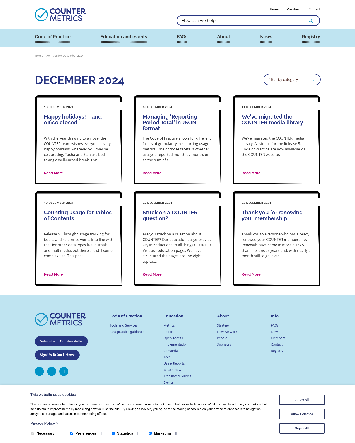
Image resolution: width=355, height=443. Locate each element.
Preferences (83, 433)
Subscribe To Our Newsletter (61, 341)
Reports (169, 331)
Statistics (122, 433)
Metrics (169, 325)
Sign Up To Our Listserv (57, 355)
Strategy (223, 325)
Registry (311, 36)
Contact (314, 9)
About (223, 36)
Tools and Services (124, 325)
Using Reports (174, 363)
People (222, 338)
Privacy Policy (44, 423)
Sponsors (224, 344)
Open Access (173, 338)
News (266, 36)
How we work (227, 331)
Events (168, 382)
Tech (167, 357)
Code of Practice (53, 36)
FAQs (182, 36)
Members (293, 9)
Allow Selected (302, 414)
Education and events (123, 36)
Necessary (43, 433)
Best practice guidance (127, 331)
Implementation (175, 344)
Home (274, 9)
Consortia (170, 351)
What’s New (172, 370)
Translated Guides (177, 376)
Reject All (302, 428)
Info (275, 316)
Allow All (302, 400)
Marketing (160, 433)
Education (173, 316)
